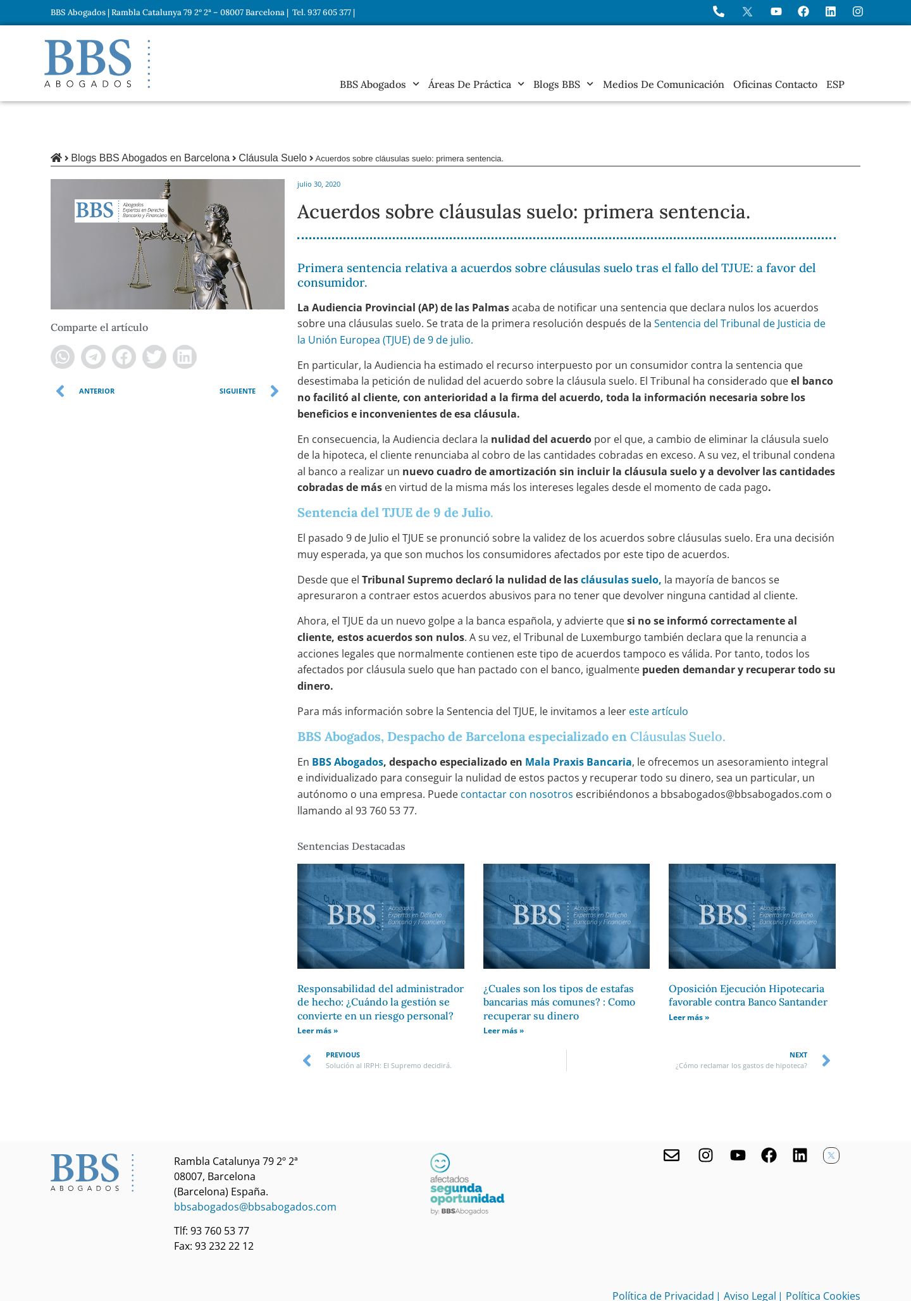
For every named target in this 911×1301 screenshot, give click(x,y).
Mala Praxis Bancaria (578, 719)
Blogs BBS (563, 84)
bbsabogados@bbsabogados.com (255, 1164)
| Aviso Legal (746, 1253)
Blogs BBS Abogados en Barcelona (150, 114)
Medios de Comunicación (663, 84)
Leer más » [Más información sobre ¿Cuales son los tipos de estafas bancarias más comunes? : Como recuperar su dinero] (503, 987)
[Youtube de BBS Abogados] (738, 1112)
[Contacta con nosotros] (671, 1112)
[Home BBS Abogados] (97, 63)
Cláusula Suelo (273, 114)
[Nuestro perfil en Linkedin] (800, 1112)
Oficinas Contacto (775, 84)
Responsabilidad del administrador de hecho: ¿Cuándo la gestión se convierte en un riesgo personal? (380, 959)
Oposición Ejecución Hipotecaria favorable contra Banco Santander (748, 952)
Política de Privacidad (663, 1253)
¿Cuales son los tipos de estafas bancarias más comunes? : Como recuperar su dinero (559, 959)
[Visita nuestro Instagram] (706, 1112)
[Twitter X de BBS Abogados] (831, 1112)
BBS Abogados (379, 84)
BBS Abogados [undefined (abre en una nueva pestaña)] (347, 719)
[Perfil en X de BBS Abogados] (747, 11)
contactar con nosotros (518, 751)
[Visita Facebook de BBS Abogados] (803, 11)
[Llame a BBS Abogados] (718, 11)
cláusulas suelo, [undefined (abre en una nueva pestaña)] (621, 537)
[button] (63, 314)
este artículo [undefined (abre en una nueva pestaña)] (658, 668)
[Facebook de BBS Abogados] (769, 1112)
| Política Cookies (819, 1253)
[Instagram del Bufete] (858, 11)
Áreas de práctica (476, 84)
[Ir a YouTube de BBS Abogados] (776, 11)
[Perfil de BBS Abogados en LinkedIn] (830, 11)
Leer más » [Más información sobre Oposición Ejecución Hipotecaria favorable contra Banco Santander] (689, 974)
